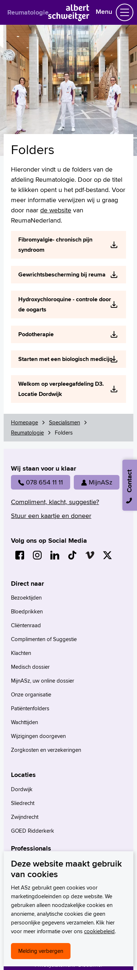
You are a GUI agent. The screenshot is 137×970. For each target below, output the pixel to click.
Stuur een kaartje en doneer (51, 515)
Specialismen (64, 422)
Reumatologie (28, 12)
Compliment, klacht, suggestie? (55, 501)
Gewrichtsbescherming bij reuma (62, 274)
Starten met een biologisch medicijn (65, 359)
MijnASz (96, 482)
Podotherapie (36, 334)
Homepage (24, 422)
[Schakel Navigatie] (124, 12)
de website (55, 210)
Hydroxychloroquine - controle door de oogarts (64, 304)
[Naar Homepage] (68, 18)
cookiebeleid (99, 931)
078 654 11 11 (40, 482)
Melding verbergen (40, 951)
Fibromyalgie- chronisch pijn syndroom (55, 244)
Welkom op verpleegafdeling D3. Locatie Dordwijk (61, 389)
